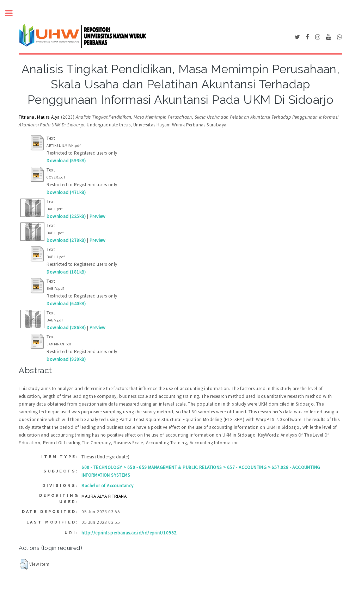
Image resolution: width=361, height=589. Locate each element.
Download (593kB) (66, 161)
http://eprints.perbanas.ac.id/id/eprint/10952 (128, 533)
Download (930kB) (66, 359)
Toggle (12, 13)
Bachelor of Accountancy (107, 486)
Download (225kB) (66, 216)
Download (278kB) (66, 240)
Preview (98, 216)
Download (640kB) (66, 304)
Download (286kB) (66, 328)
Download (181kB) (66, 272)
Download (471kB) (66, 192)
